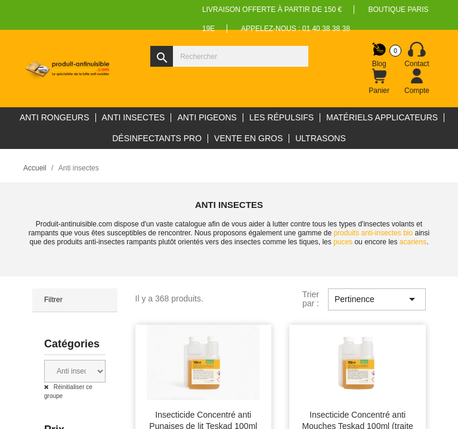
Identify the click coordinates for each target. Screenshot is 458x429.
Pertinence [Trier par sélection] (377, 299)
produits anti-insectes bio (373, 233)
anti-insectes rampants (121, 242)
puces (342, 242)
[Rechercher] (229, 56)
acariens (413, 242)
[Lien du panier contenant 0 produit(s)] (379, 82)
